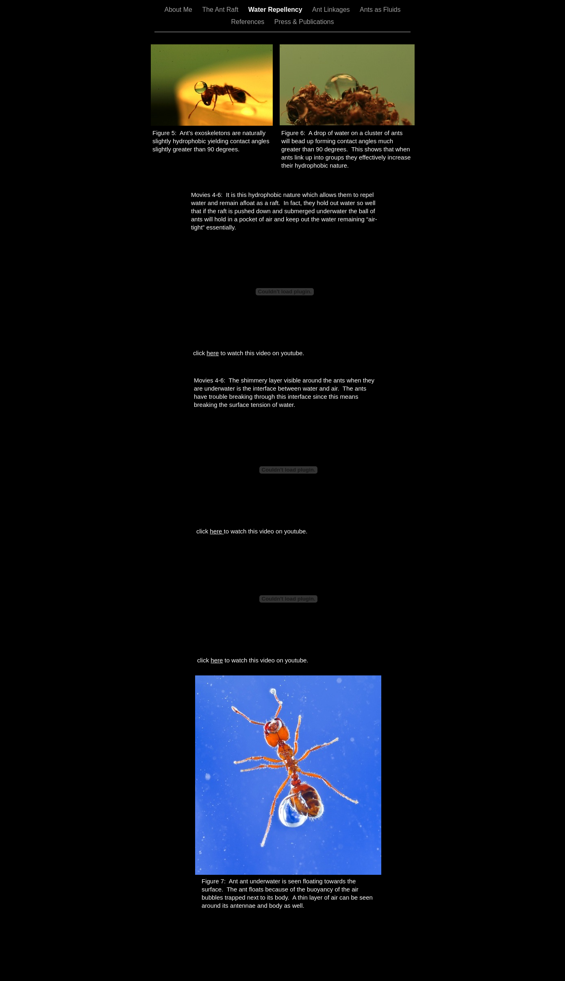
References (248, 21)
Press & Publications (304, 21)
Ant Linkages (332, 9)
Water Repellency (276, 9)
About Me (179, 9)
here (212, 353)
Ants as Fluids (380, 9)
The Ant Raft (221, 9)
